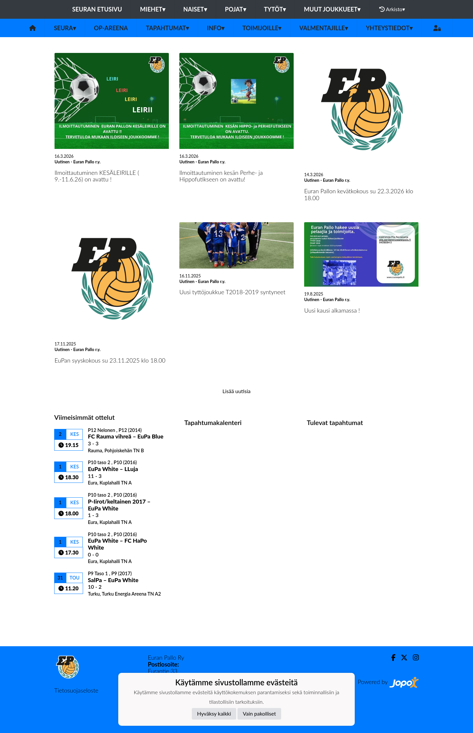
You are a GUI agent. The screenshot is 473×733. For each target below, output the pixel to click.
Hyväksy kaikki (214, 713)
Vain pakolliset (259, 713)
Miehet (152, 9)
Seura (65, 28)
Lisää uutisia (236, 391)
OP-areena (111, 28)
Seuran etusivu (97, 9)
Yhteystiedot (389, 28)
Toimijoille (261, 28)
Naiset (195, 9)
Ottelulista (70, 608)
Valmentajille (323, 28)
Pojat (235, 9)
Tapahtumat (167, 28)
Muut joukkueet (332, 9)
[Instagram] (413, 657)
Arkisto (392, 9)
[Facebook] (390, 657)
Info (215, 28)
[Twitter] (401, 657)
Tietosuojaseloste (76, 690)
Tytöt (275, 9)
